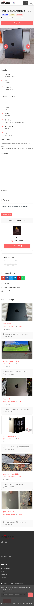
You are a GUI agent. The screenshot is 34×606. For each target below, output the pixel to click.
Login (16, 23)
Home (3, 18)
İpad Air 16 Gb (8, 512)
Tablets (23, 18)
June (17, 237)
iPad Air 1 (6, 399)
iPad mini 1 (7, 324)
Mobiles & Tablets (13, 18)
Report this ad (7, 291)
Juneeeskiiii (7, 329)
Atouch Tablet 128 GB (11, 361)
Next (28, 46)
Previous (6, 46)
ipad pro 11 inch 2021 (11, 474)
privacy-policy (5, 568)
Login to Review (7, 214)
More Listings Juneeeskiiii (10, 288)
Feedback (4, 574)
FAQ (2, 571)
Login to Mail (16, 246)
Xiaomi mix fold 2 (9, 436)
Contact (3, 577)
